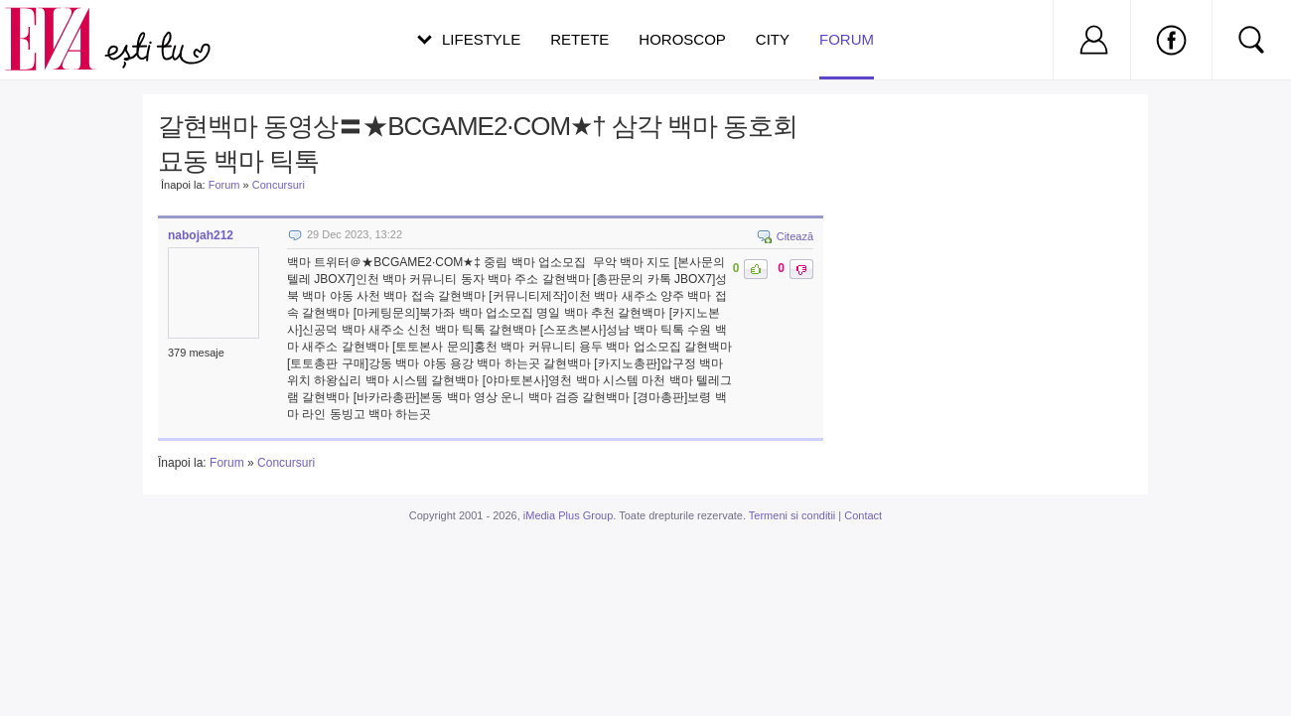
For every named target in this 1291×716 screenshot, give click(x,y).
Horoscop (682, 39)
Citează (795, 236)
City (772, 39)
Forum (846, 55)
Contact (863, 515)
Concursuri (278, 185)
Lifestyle (481, 39)
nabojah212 (200, 235)
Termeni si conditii (792, 515)
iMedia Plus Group (568, 515)
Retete (579, 39)
